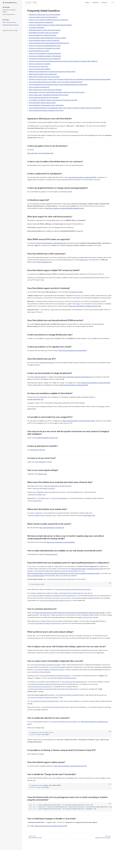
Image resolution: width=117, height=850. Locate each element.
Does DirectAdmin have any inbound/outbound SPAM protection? (49, 43)
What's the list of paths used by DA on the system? (44, 77)
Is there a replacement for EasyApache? (41, 22)
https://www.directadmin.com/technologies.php (51, 243)
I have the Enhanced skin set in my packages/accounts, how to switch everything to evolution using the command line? (65, 108)
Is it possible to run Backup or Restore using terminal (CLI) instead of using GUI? (53, 100)
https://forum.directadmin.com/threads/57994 (96, 383)
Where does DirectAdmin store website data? (43, 74)
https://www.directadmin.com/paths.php (51, 527)
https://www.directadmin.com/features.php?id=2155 (87, 569)
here (76, 132)
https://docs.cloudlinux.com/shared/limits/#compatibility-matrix (64, 208)
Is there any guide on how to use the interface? (43, 17)
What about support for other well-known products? (45, 30)
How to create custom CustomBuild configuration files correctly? (48, 95)
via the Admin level (89, 515)
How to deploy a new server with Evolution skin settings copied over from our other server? (57, 92)
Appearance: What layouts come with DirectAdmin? (45, 14)
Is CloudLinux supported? (37, 27)
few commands (40, 462)
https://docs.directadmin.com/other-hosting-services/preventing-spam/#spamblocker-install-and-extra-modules (70, 613)
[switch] (112, 2)
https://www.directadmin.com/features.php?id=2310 (71, 766)
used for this (84, 260)
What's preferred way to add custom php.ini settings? (45, 90)
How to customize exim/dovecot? (39, 87)
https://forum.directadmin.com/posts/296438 (73, 350)
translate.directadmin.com (35, 399)
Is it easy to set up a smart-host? (39, 66)
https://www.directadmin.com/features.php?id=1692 (79, 421)
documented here (51, 554)
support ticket (31, 409)
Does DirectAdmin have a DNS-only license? (42, 35)
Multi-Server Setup (77, 292)
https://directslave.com (45, 262)
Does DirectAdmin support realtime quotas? (42, 103)
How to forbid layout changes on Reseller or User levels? (46, 110)
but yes (41, 754)
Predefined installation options (45, 438)
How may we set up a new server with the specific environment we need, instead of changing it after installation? (63, 61)
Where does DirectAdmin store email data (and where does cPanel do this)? (52, 71)
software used (42, 474)
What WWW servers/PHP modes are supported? (44, 33)
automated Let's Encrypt (37, 450)
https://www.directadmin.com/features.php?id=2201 (51, 826)
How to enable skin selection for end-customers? (44, 97)
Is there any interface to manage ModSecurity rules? (45, 45)
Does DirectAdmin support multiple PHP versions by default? (47, 38)
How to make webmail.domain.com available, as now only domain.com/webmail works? (56, 82)
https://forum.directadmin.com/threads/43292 (74, 385)
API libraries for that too (47, 362)
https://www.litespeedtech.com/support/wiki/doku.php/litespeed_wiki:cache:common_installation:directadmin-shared (63, 573)
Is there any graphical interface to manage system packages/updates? (50, 25)
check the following (40, 377)
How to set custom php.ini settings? (39, 69)
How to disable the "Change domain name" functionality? (46, 105)
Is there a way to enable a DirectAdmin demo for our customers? (48, 20)
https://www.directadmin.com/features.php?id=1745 (85, 306)
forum (102, 406)
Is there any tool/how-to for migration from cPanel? (44, 48)
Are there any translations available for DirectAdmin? (45, 56)
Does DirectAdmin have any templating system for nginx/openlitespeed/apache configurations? (58, 84)
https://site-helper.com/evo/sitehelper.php (40, 153)
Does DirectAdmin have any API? (39, 51)
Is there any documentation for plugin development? (45, 53)
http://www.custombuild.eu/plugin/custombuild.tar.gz (75, 377)
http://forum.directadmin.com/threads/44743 (82, 177)
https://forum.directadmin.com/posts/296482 (61, 542)
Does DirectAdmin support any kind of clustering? (44, 40)
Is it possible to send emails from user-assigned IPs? (45, 58)
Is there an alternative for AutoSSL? (40, 64)
